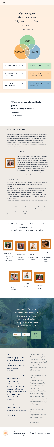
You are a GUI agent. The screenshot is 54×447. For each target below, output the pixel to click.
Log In (4, 2)
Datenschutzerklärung (19, 441)
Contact (23, 439)
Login (23, 443)
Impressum (16, 439)
